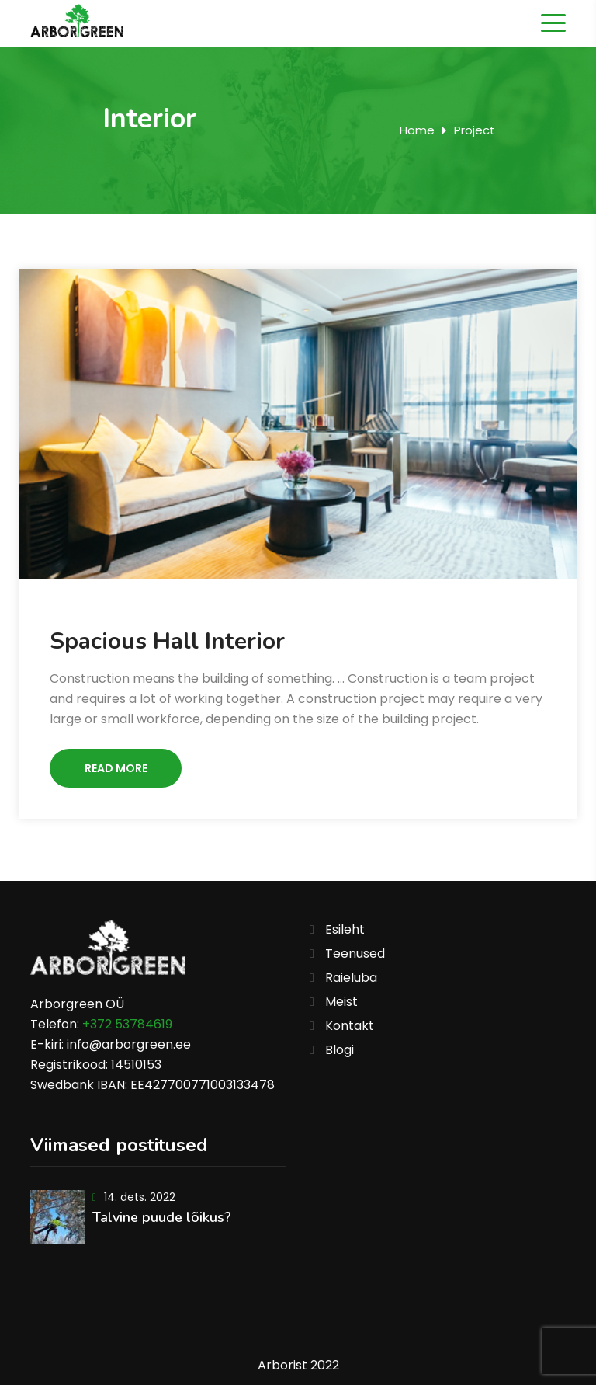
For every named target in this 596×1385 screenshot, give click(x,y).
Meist (341, 1002)
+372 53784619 (127, 1024)
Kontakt (349, 1026)
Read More (116, 768)
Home (417, 130)
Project (474, 130)
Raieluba (351, 978)
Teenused (355, 953)
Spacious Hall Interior (167, 641)
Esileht (345, 929)
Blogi (339, 1050)
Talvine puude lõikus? (161, 1217)
